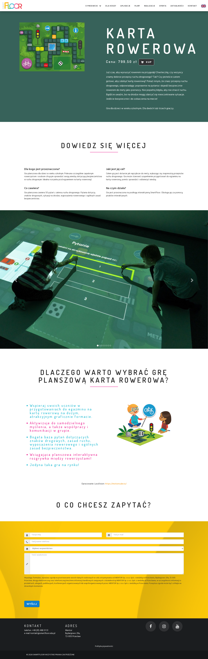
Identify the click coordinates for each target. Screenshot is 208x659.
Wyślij (32, 604)
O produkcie (93, 6)
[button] (15, 279)
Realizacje (149, 6)
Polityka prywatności (104, 646)
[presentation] (45, 593)
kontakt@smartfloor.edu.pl (43, 633)
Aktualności (177, 6)
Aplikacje (125, 6)
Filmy (137, 6)
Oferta (162, 6)
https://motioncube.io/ (116, 484)
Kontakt (192, 6)
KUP (146, 62)
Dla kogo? (110, 6)
